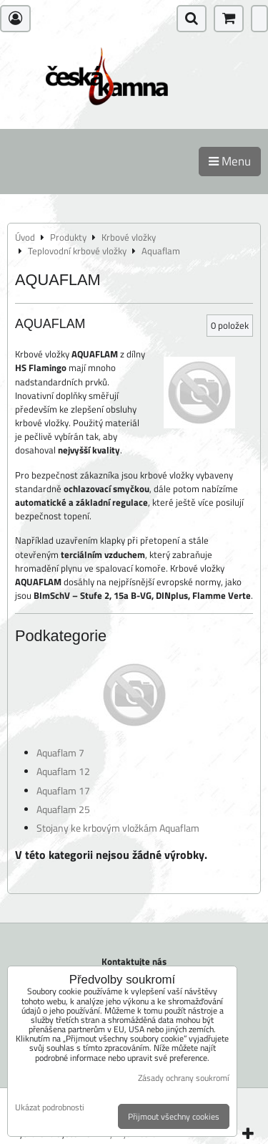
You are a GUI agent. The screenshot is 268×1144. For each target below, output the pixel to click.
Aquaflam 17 (63, 790)
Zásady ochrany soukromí (183, 1078)
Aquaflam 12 (63, 771)
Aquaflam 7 (60, 752)
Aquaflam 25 (63, 809)
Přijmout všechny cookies (173, 1116)
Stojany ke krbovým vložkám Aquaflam (117, 827)
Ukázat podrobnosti (49, 1107)
